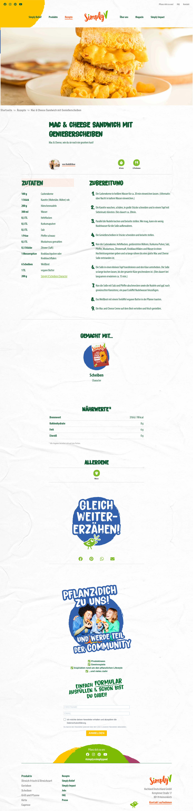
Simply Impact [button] (157, 17)
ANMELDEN (96, 733)
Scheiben (26, 790)
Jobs (64, 790)
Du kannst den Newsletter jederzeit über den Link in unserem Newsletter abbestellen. (95, 727)
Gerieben (26, 785)
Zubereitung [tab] (106, 183)
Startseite (7, 110)
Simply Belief (35, 17)
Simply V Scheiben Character (54, 276)
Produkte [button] (53, 17)
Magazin (139, 17)
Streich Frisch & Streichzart (36, 781)
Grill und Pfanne (30, 795)
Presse (65, 800)
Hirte (24, 800)
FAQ (178, 4)
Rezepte (68, 17)
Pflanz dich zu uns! (166, 4)
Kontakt (186, 4)
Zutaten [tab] (32, 183)
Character (96, 361)
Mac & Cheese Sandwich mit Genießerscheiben (56, 110)
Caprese (25, 805)
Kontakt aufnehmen (160, 802)
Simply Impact (69, 785)
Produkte (26, 776)
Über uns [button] (124, 17)
